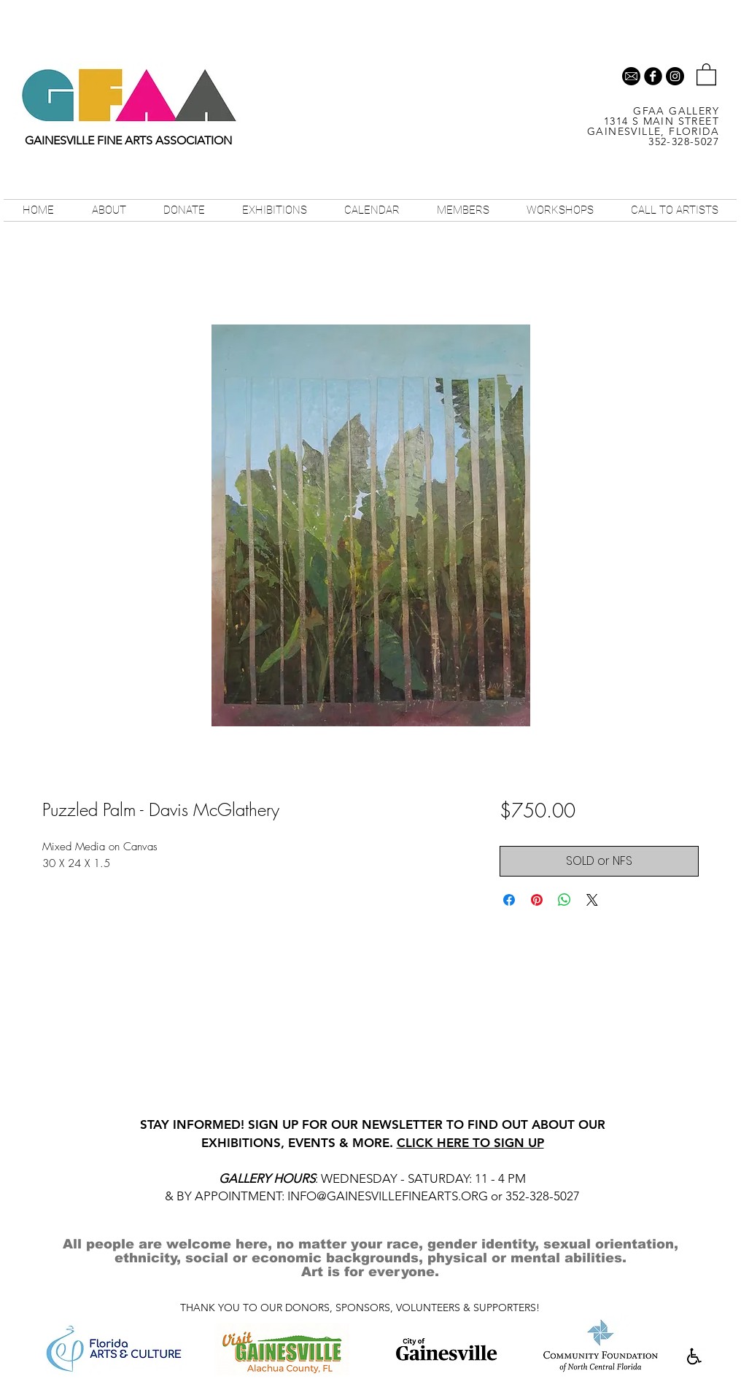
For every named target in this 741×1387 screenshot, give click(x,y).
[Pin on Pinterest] (537, 900)
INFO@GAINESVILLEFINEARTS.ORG (387, 1196)
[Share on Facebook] (509, 900)
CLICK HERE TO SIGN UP (470, 1142)
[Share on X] (592, 900)
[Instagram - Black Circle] (675, 76)
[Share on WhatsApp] (564, 900)
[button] (706, 73)
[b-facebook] (653, 76)
